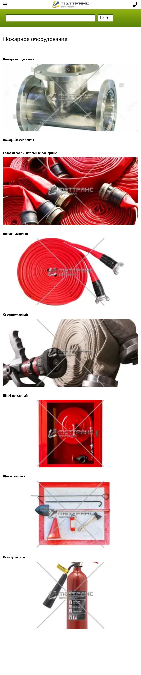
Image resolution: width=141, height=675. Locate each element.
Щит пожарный (14, 476)
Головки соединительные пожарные (30, 153)
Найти (105, 17)
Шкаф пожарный (15, 395)
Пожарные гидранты (18, 140)
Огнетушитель (14, 557)
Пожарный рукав (15, 233)
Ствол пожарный (15, 314)
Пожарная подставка (18, 59)
